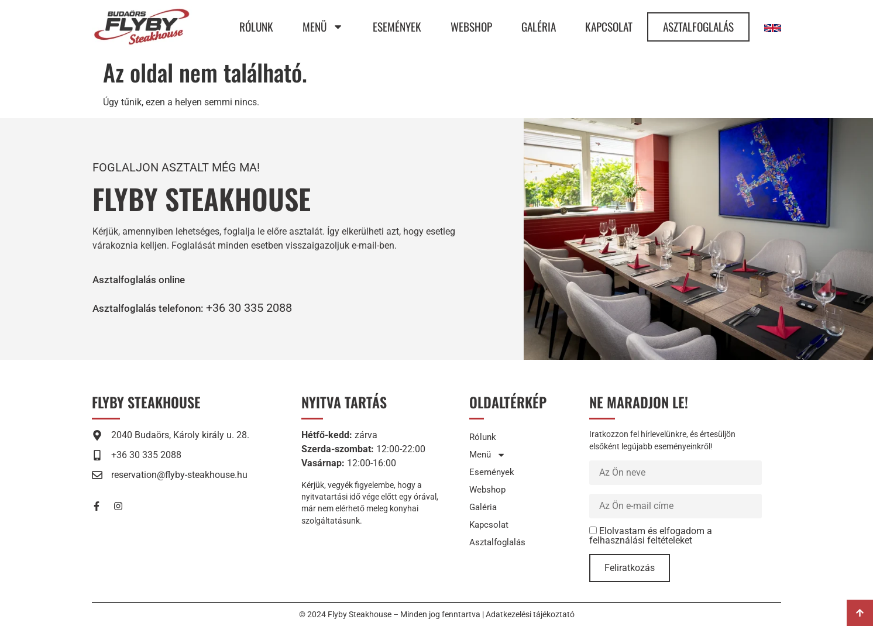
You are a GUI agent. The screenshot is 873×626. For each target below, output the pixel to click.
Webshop (471, 26)
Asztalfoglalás (698, 26)
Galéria (538, 26)
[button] (157, 308)
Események (397, 26)
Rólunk (256, 26)
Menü (323, 26)
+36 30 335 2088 (266, 308)
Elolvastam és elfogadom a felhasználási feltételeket (650, 535)
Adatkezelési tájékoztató (530, 614)
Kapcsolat (609, 26)
